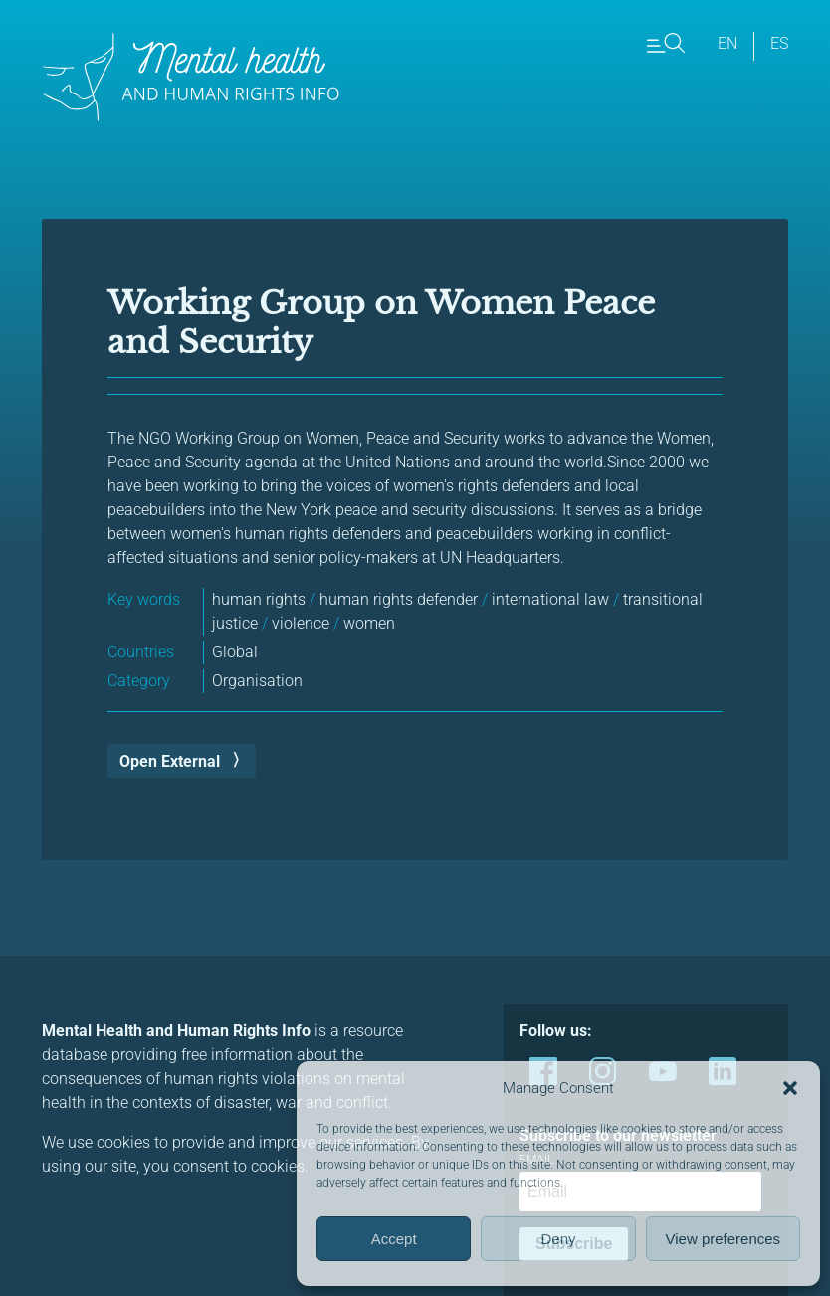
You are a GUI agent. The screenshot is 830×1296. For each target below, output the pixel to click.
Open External (169, 761)
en (727, 43)
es (779, 43)
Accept (394, 1238)
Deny (557, 1238)
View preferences (723, 1238)
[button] (790, 1088)
